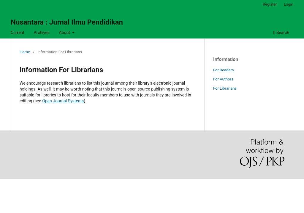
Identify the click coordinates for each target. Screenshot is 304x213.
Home (25, 52)
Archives (42, 32)
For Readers (223, 70)
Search (281, 32)
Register (270, 4)
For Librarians (225, 88)
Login (288, 4)
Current (17, 32)
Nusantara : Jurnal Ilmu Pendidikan (67, 22)
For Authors (223, 79)
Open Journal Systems (63, 101)
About (65, 32)
